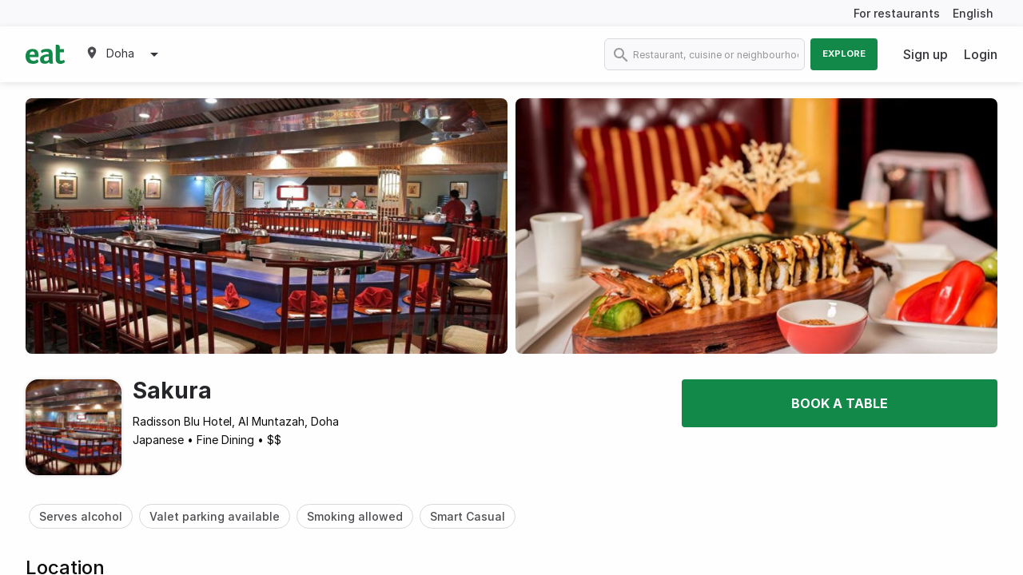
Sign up (925, 54)
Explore (844, 53)
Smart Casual (467, 516)
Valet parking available (214, 516)
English (973, 13)
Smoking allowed (355, 516)
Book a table (839, 403)
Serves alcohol (80, 516)
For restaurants (897, 13)
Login (980, 54)
